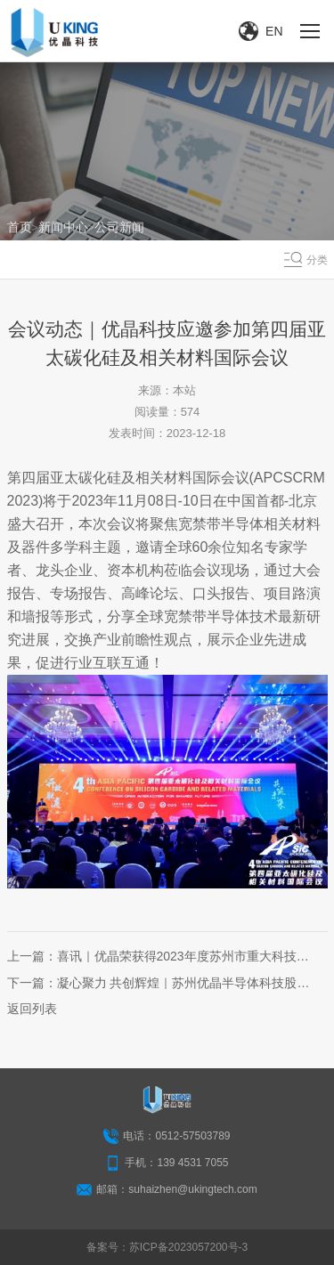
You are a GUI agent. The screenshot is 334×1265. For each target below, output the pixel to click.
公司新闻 (119, 227)
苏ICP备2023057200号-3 (188, 1247)
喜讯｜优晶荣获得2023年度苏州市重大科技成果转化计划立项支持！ (183, 956)
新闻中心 (63, 227)
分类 (317, 260)
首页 (19, 227)
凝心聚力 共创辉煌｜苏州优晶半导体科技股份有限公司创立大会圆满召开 (183, 983)
